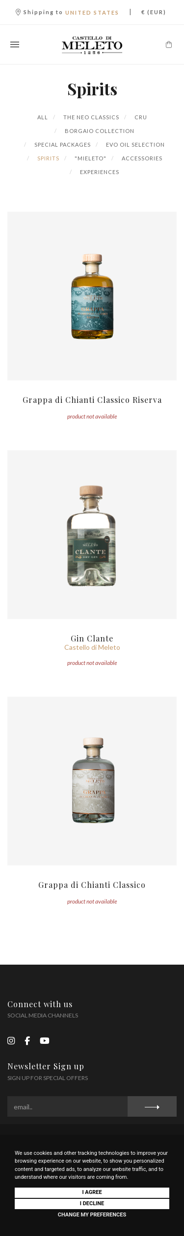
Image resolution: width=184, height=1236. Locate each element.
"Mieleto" (89, 158)
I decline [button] (92, 1203)
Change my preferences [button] (92, 1215)
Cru (140, 117)
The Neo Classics (90, 117)
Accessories (141, 158)
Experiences (99, 172)
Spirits (47, 158)
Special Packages (62, 144)
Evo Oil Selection (135, 144)
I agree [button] (92, 1192)
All (42, 117)
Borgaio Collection (98, 131)
